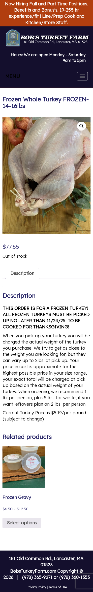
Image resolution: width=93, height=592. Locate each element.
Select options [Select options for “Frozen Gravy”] (22, 523)
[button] (81, 126)
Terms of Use (57, 587)
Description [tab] (22, 273)
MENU (12, 76)
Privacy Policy (36, 587)
